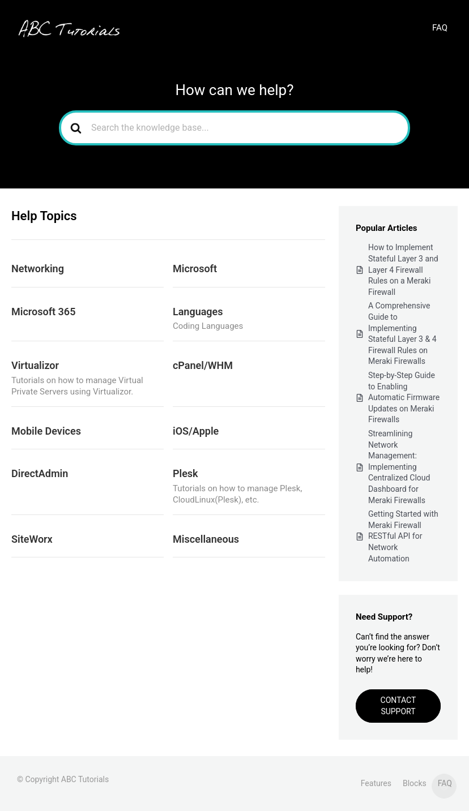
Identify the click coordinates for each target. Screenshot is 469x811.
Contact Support (398, 706)
